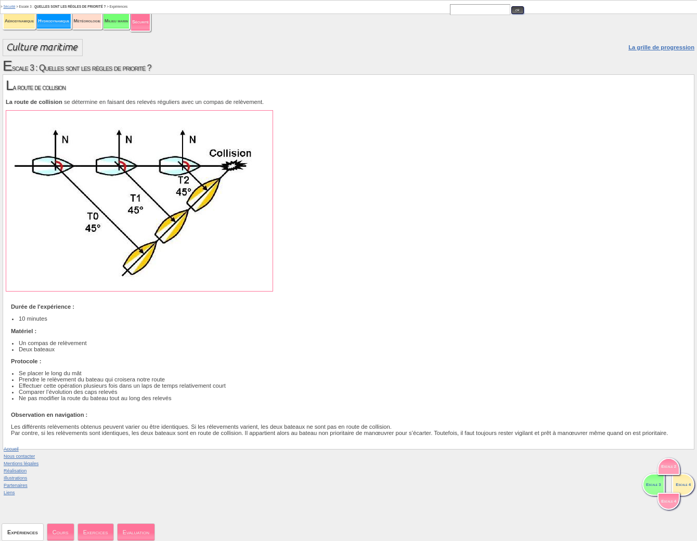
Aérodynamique (19, 20)
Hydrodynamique (53, 20)
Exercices (95, 532)
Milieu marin (116, 20)
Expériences (22, 532)
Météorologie (87, 20)
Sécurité (140, 21)
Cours (61, 532)
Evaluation (136, 532)
